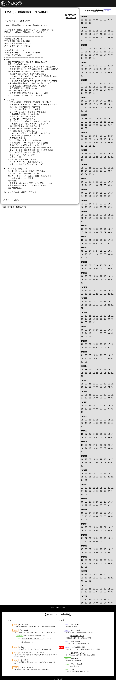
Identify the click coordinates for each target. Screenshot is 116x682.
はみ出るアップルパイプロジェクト (31, 654)
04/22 (68, 17)
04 (112, 20)
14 (109, 34)
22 (112, 31)
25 (101, 31)
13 (112, 34)
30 (82, 31)
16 (101, 34)
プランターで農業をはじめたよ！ (32, 639)
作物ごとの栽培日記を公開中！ (33, 636)
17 (97, 34)
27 (94, 31)
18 (94, 34)
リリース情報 (75, 631)
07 (101, 20)
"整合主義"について (77, 636)
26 (97, 31)
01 (90, 23)
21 (82, 34)
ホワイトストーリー (26, 669)
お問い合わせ (75, 642)
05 (109, 20)
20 (86, 34)
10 (90, 20)
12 (82, 20)
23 (109, 31)
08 (97, 20)
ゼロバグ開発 (23, 625)
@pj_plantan (25, 643)
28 (90, 31)
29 (86, 31)
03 (82, 23)
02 (86, 23)
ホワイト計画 (23, 661)
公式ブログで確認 (10, 200)
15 (105, 34)
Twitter (73, 671)
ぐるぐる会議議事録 (77, 648)
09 (94, 20)
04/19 (73, 17)
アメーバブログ (76, 665)
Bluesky (74, 660)
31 (82, 48)
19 (90, 34)
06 (105, 20)
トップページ (75, 625)
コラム (21, 648)
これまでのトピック (77, 654)
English (62, 607)
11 (86, 20)
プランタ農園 (23, 631)
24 (105, 31)
